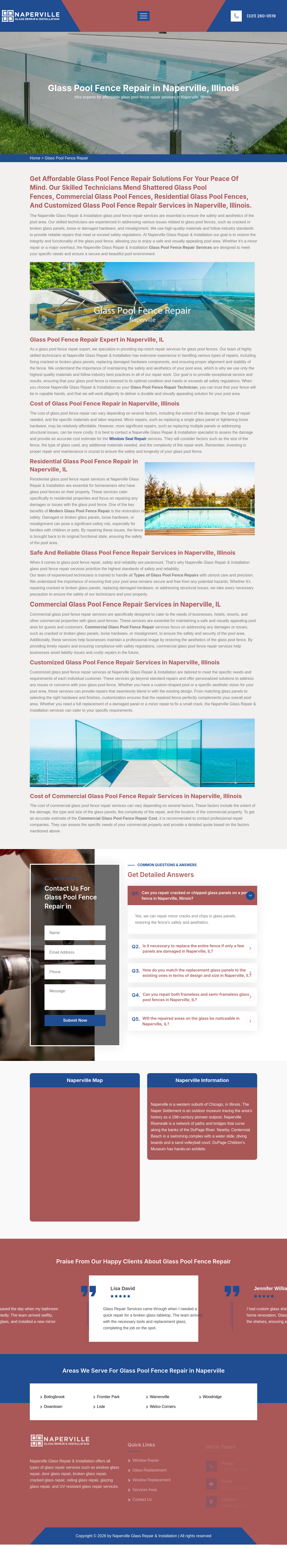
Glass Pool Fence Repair (66, 158)
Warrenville (159, 1400)
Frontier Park (108, 1400)
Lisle (101, 1410)
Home (35, 158)
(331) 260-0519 (261, 15)
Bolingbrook (54, 1400)
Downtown (53, 1410)
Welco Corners (163, 1410)
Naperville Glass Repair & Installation (144, 1539)
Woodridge (212, 1400)
